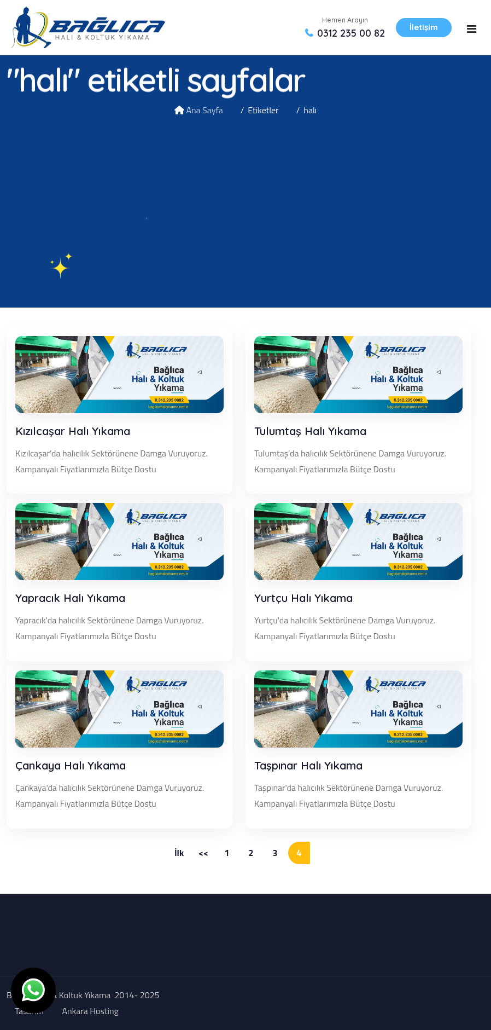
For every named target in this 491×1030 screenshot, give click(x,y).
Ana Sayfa (204, 110)
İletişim (424, 27)
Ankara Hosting (90, 1010)
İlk (179, 852)
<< (203, 852)
